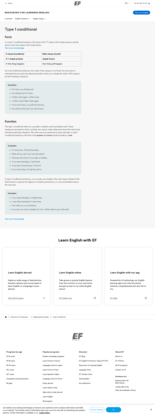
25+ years (10, 370)
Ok (113, 410)
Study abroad (48, 383)
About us (118, 356)
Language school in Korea (52, 379)
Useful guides (84, 379)
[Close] (151, 409)
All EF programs (121, 365)
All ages (9, 383)
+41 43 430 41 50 (122, 387)
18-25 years (11, 365)
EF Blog (82, 356)
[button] (9, 3)
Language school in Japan (52, 365)
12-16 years (10, 356)
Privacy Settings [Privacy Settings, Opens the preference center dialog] (96, 410)
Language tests (85, 370)
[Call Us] (141, 3)
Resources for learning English (90, 365)
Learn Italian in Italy (50, 388)
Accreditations (84, 383)
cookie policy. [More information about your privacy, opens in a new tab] (44, 413)
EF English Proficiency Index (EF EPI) (93, 361)
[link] (27, 12)
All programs (47, 401)
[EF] (77, 3)
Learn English (48, 397)
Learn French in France (51, 361)
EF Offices (119, 361)
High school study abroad (52, 392)
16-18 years (10, 361)
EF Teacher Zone (85, 374)
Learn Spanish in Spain (51, 374)
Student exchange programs (53, 356)
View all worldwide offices (125, 390)
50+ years (10, 374)
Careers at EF (120, 370)
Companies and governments (17, 379)
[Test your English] (141, 13)
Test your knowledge (14, 48)
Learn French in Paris (50, 370)
